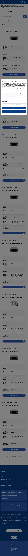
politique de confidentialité (16, 93)
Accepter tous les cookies (14, 111)
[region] (14, 97)
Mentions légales (5, 101)
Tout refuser (14, 108)
